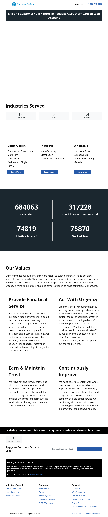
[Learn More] (15, 172)
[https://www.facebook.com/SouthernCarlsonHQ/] (41, 439)
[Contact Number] (94, 4)
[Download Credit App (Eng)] (62, 449)
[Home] (23, 4)
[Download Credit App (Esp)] (89, 449)
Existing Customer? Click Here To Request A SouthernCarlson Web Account (54, 16)
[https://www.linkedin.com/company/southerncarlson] (47, 439)
